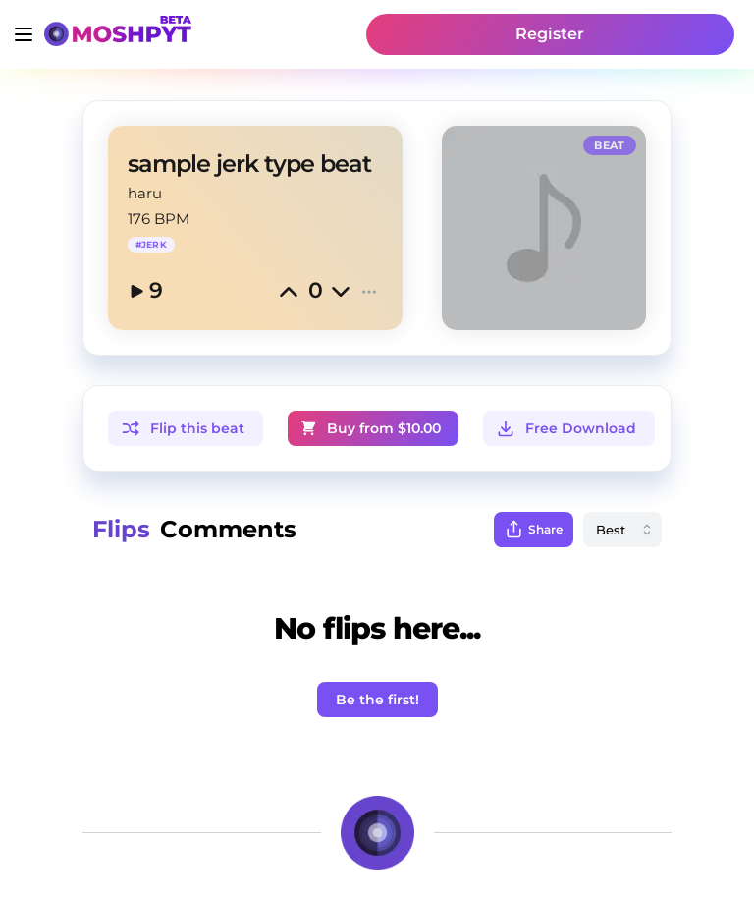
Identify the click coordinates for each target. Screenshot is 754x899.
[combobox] (622, 529)
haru (145, 193)
